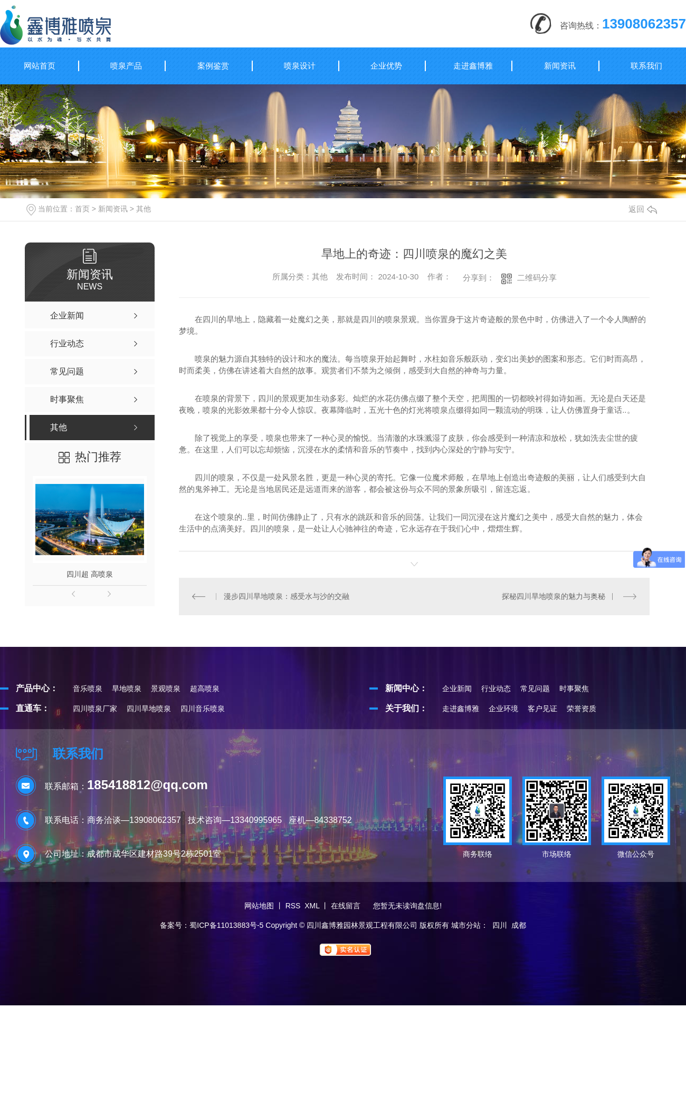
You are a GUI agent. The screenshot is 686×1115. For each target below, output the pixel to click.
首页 (82, 209)
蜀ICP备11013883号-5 (226, 925)
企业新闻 (457, 688)
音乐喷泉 (87, 688)
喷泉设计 (300, 65)
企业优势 (386, 65)
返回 (642, 209)
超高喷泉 (205, 688)
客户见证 (542, 708)
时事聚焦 (574, 688)
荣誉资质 (581, 708)
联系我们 (646, 65)
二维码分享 (537, 277)
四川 (499, 925)
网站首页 (39, 65)
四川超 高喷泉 (89, 574)
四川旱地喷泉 (149, 708)
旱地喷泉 (126, 688)
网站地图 (259, 905)
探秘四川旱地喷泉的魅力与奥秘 (553, 596)
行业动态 (496, 688)
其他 (143, 209)
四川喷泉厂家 (95, 708)
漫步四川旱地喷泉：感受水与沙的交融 (286, 596)
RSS (293, 905)
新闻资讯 (560, 65)
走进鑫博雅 (473, 65)
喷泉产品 (126, 65)
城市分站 (466, 925)
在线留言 (345, 905)
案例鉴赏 (213, 65)
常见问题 (535, 688)
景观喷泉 (165, 688)
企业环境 (503, 708)
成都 (518, 925)
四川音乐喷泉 (202, 708)
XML (311, 905)
